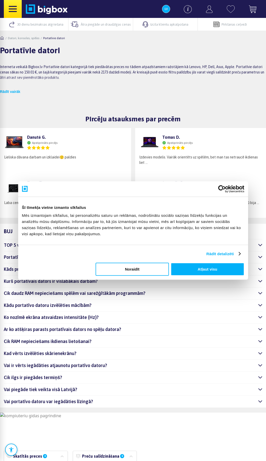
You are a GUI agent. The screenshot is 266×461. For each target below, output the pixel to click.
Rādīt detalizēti (220, 254)
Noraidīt (132, 269)
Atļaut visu (207, 269)
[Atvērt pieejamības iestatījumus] (11, 450)
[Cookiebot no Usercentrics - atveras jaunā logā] (222, 189)
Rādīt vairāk (10, 92)
